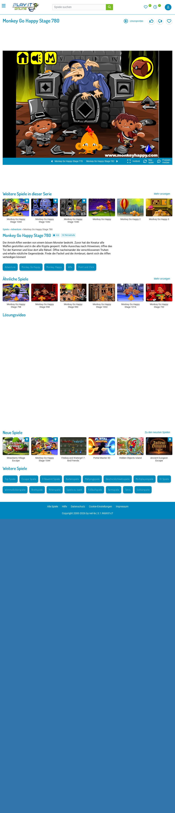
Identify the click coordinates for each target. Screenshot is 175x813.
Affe (70, 267)
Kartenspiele (72, 478)
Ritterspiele (55, 489)
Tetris (128, 489)
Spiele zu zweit (74, 489)
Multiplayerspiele (145, 478)
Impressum (122, 506)
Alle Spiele (52, 506)
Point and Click (86, 267)
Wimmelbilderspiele (15, 489)
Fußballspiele (95, 489)
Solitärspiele (143, 489)
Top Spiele (10, 478)
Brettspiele (37, 489)
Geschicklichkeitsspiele (117, 478)
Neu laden (148, 161)
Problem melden (164, 161)
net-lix (92, 513)
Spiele (6, 229)
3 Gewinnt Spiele (51, 478)
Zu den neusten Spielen (157, 432)
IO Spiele (164, 478)
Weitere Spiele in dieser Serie (27, 193)
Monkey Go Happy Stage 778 (67, 161)
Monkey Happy (54, 267)
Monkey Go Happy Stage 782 (102, 161)
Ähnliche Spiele (15, 279)
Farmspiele (113, 489)
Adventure (16, 229)
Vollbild (133, 161)
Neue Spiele (12, 432)
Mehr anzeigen (162, 193)
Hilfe (64, 506)
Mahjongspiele (92, 478)
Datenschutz (78, 506)
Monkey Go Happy (31, 267)
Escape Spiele (29, 478)
